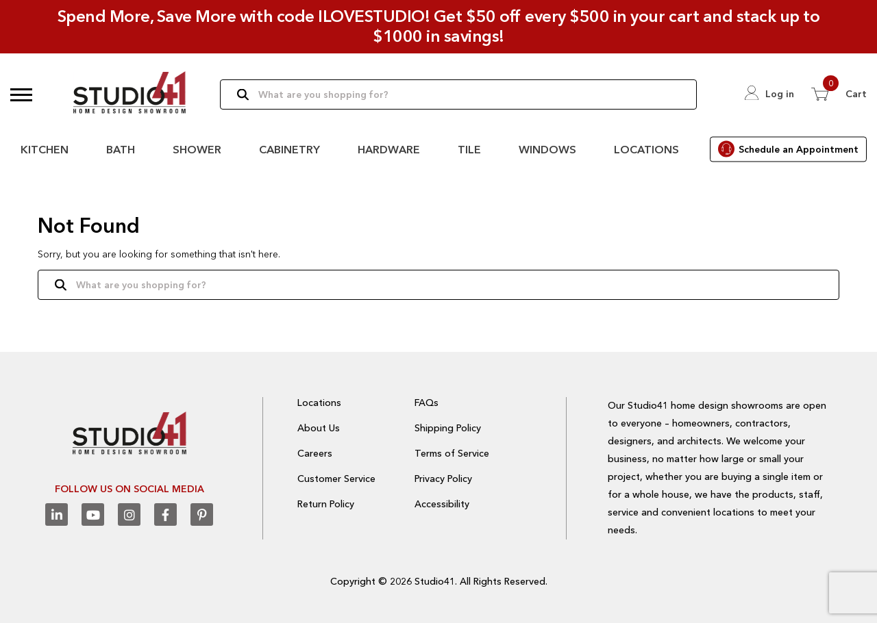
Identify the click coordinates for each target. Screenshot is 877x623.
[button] (21, 94)
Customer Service (336, 478)
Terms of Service (452, 453)
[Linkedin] (56, 514)
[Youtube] (93, 514)
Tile (469, 149)
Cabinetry (289, 149)
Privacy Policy (443, 478)
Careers (314, 453)
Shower (197, 149)
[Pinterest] (201, 514)
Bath (120, 149)
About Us (318, 428)
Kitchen (45, 149)
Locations (646, 149)
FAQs (426, 402)
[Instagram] (129, 514)
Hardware (389, 149)
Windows (547, 149)
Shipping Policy (448, 428)
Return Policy (325, 504)
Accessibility (442, 504)
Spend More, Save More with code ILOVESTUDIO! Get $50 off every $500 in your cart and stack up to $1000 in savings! (439, 26)
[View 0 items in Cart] (839, 94)
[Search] (458, 94)
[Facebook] (165, 514)
